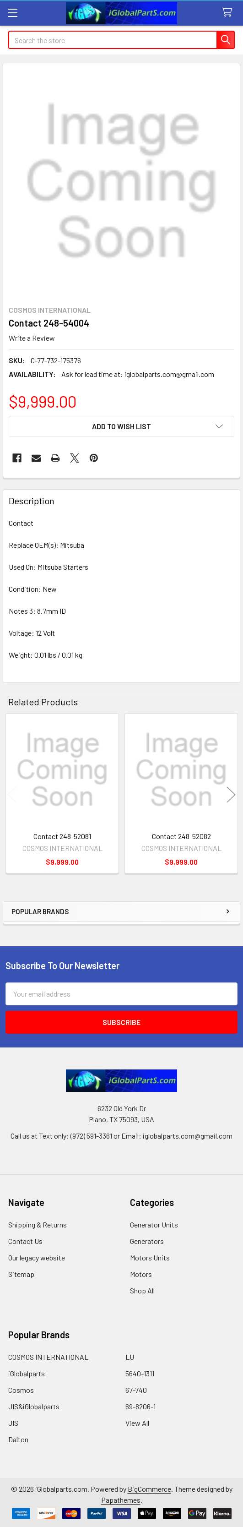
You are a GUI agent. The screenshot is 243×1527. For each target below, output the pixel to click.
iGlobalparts (26, 1373)
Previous (12, 794)
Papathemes (120, 1499)
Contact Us (25, 1241)
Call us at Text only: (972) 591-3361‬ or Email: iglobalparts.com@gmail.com (121, 1135)
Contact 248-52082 (181, 836)
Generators (147, 1241)
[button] (121, 426)
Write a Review (32, 337)
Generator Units (154, 1224)
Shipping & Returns (37, 1224)
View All (137, 1422)
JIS (13, 1422)
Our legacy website (36, 1257)
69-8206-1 (140, 1406)
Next (231, 794)
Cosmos (21, 1389)
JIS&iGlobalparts (33, 1406)
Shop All (142, 1290)
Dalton (18, 1439)
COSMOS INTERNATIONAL (48, 1356)
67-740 (136, 1389)
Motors (141, 1274)
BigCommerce (149, 1488)
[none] (121, 181)
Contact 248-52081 (62, 836)
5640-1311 (139, 1373)
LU (129, 1356)
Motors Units (150, 1257)
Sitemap (21, 1274)
